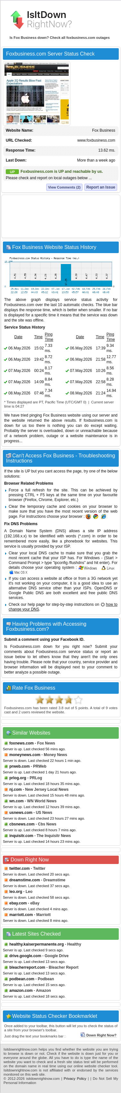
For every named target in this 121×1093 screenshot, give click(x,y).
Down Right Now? (98, 1035)
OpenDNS (103, 588)
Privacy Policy (75, 1078)
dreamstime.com (24, 880)
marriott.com (21, 914)
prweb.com (19, 766)
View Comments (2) (64, 187)
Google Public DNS (26, 593)
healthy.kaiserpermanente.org (36, 944)
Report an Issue (100, 187)
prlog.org (17, 778)
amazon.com (21, 990)
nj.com (15, 789)
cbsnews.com (22, 824)
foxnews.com (21, 743)
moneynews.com (24, 755)
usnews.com (20, 812)
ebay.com (18, 903)
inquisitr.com (21, 835)
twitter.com (19, 868)
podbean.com (21, 979)
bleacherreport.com (27, 967)
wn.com (16, 801)
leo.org (15, 891)
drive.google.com (25, 956)
